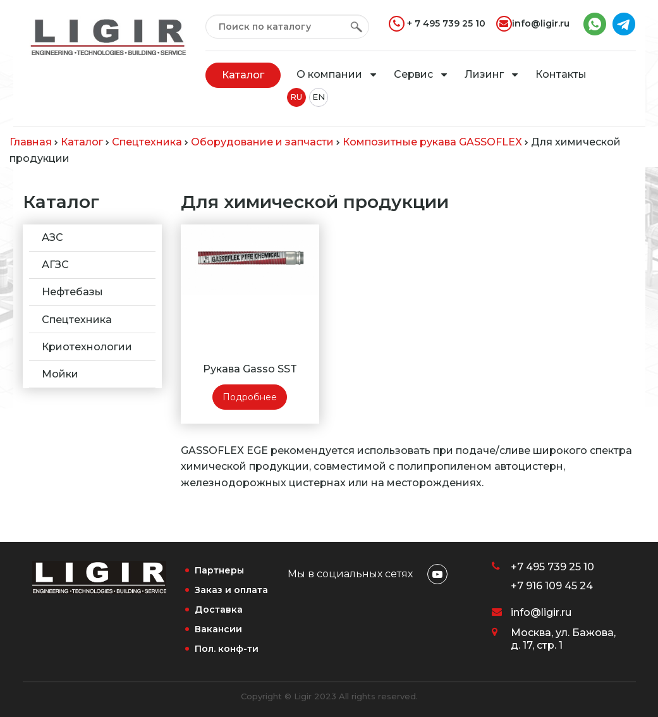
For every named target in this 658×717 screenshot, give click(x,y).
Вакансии (218, 629)
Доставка (219, 609)
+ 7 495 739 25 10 (437, 24)
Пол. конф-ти (227, 648)
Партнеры (219, 570)
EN (318, 97)
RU (296, 97)
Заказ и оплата (231, 590)
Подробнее (249, 397)
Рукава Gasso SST (250, 369)
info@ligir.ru (533, 24)
